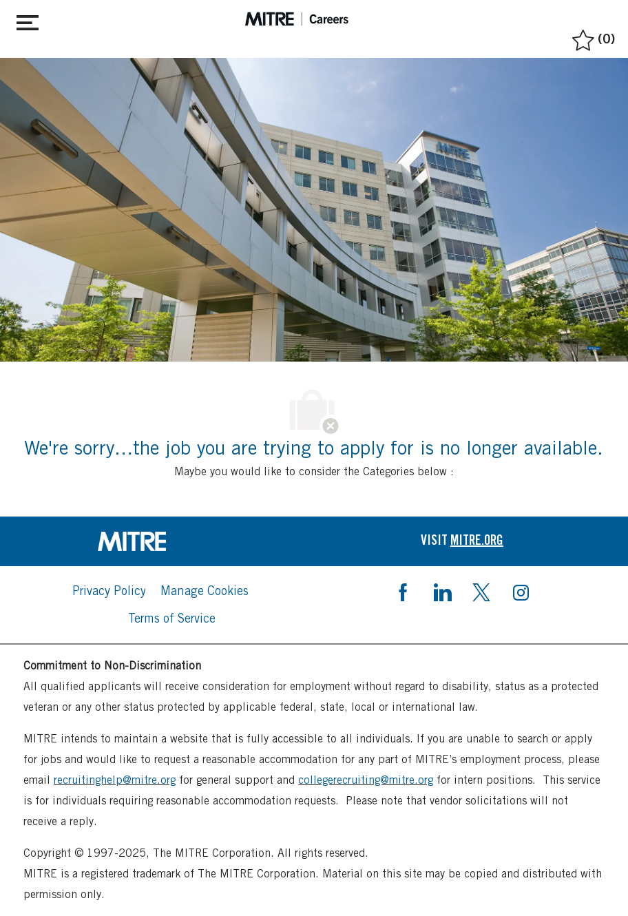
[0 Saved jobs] (591, 36)
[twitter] (481, 591)
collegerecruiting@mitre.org (365, 780)
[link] (166, 541)
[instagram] (520, 591)
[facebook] (402, 591)
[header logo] (296, 19)
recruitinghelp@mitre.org (115, 780)
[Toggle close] (28, 20)
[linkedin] (442, 591)
